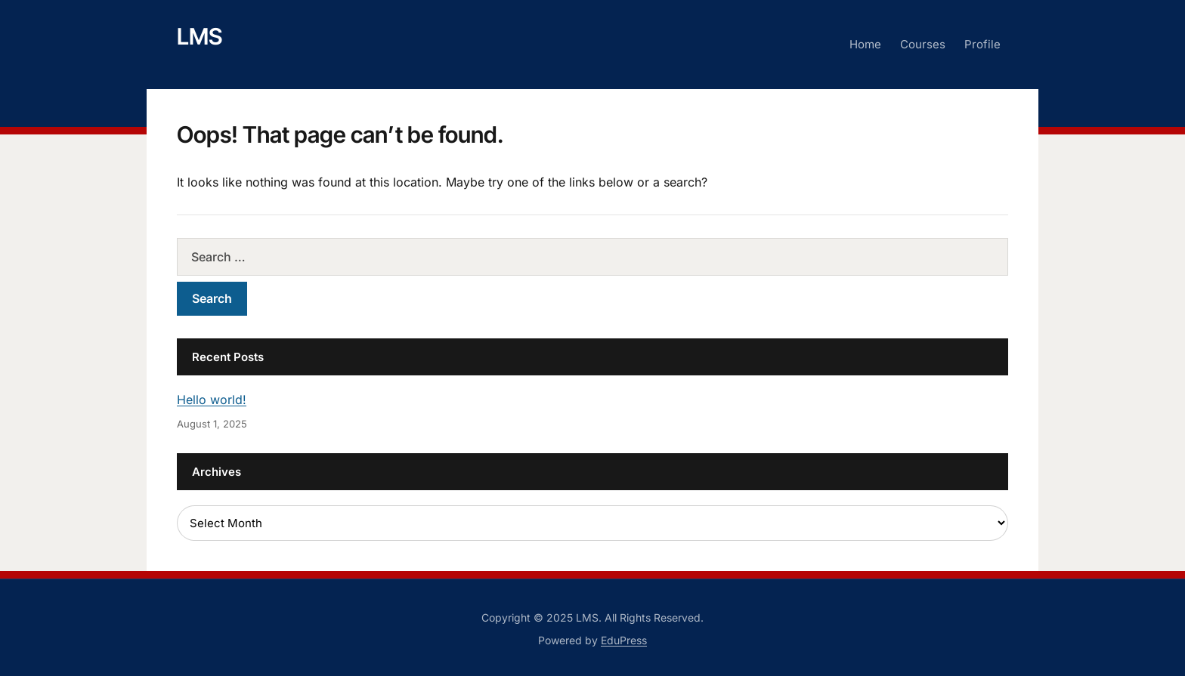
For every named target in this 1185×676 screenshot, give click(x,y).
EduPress (624, 640)
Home (865, 44)
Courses (922, 44)
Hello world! (211, 399)
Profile (982, 44)
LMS (199, 36)
